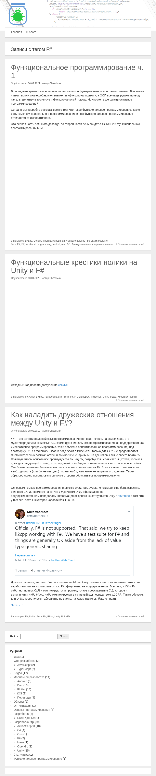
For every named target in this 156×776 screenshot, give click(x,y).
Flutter (21, 689)
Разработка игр (53, 396)
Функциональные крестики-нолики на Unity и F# (74, 266)
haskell (56, 244)
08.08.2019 (34, 430)
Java (17, 656)
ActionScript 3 (26, 726)
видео (112, 396)
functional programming (38, 244)
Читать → (17, 604)
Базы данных (26, 718)
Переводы (24, 697)
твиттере (124, 495)
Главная (16, 32)
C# (19, 730)
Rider (50, 616)
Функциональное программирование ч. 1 (77, 71)
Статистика (21, 754)
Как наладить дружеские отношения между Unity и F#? (72, 419)
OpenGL (22, 746)
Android (22, 681)
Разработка (21, 713)
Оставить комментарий (131, 244)
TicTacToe (96, 396)
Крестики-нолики (127, 396)
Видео (28, 240)
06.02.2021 (34, 83)
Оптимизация (22, 705)
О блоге (31, 32)
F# (18, 244)
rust (63, 244)
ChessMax (55, 83)
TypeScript (24, 669)
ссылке (63, 385)
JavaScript (23, 665)
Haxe (20, 742)
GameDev (83, 396)
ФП (68, 244)
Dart (20, 685)
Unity (32, 396)
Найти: (15, 636)
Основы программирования (49, 240)
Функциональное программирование (87, 240)
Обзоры (19, 701)
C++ (20, 734)
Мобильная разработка (29, 677)
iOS (19, 693)
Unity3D (65, 616)
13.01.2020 (34, 278)
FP (23, 244)
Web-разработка (24, 660)
